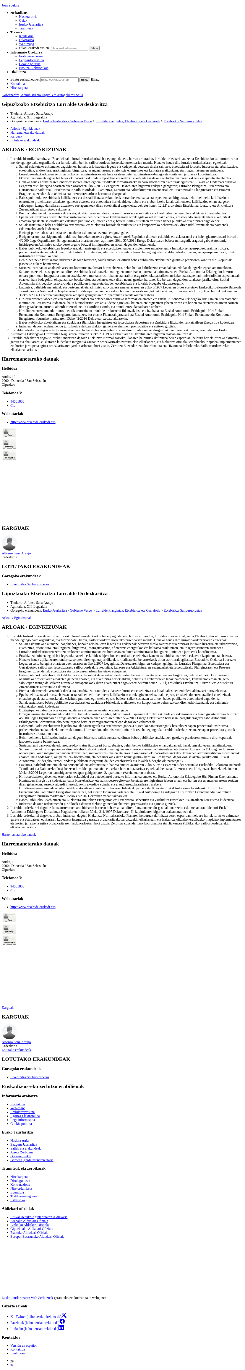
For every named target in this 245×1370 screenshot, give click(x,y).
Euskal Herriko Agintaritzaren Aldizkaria (38, 1217)
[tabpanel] (122, 249)
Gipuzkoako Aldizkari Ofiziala (31, 1229)
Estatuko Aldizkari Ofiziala (29, 1232)
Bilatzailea (26, 40)
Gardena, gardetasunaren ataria (32, 1160)
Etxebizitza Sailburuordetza (183, 121)
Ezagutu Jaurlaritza (23, 1144)
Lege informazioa (22, 1120)
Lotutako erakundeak (16, 1050)
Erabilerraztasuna (31, 56)
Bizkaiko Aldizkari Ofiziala (29, 1225)
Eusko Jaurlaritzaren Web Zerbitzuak (27, 1298)
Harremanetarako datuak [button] (27, 132)
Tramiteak (26, 28)
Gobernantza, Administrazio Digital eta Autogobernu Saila (42, 95)
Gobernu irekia (20, 1156)
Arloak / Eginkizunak (17, 618)
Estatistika (17, 1200)
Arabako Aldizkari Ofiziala (29, 1221)
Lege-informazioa (31, 60)
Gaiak (23, 20)
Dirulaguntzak (20, 1180)
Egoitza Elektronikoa (34, 68)
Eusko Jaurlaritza (31, 24)
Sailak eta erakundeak (25, 1148)
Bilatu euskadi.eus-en (34, 48)
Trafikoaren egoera (23, 1196)
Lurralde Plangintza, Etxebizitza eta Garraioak (128, 121)
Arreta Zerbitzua (21, 1152)
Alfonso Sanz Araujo (38, 113)
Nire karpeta (19, 87)
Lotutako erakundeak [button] (25, 140)
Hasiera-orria (28, 16)
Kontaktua (26, 36)
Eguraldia (17, 1192)
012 (13, 405)
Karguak (8, 1007)
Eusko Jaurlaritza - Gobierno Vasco (67, 121)
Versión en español (23, 1345)
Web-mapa (26, 44)
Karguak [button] (16, 136)
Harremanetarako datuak (19, 834)
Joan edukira (10, 5)
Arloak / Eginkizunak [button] (25, 128)
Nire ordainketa (21, 1188)
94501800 (17, 401)
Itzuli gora (17, 1353)
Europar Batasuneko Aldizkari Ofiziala (37, 1236)
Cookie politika (30, 64)
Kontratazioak (20, 1184)
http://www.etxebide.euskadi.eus (32, 422)
